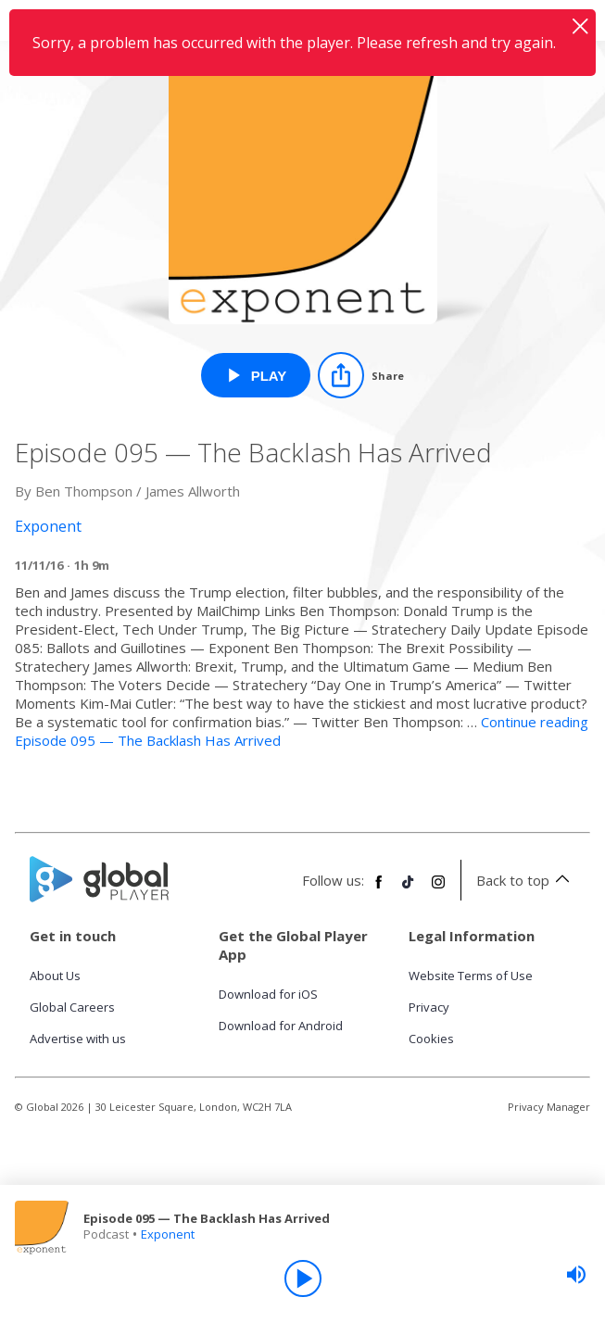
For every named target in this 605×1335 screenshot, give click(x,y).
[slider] (576, 1275)
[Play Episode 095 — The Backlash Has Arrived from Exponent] (256, 375)
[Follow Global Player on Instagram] (438, 889)
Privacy (429, 1007)
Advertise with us (78, 1038)
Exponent (168, 1234)
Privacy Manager (549, 1107)
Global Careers (72, 1007)
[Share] (361, 375)
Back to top (525, 880)
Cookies (431, 1038)
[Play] (302, 1278)
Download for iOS (268, 994)
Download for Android (281, 1025)
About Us (55, 975)
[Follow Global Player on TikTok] (409, 889)
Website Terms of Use (471, 975)
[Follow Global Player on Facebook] (379, 889)
